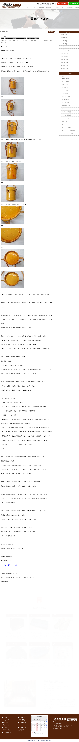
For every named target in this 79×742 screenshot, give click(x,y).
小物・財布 (6, 720)
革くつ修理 (65, 90)
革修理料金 (41, 7)
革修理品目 (34, 7)
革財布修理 (65, 84)
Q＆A (63, 7)
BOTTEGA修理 (66, 105)
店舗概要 (77, 7)
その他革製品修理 (66, 115)
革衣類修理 (65, 93)
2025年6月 (63, 65)
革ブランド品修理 (22, 38)
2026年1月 (63, 44)
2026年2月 (63, 41)
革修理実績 (48, 7)
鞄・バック (6, 722)
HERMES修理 (65, 78)
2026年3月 (63, 37)
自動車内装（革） (8, 732)
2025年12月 (64, 47)
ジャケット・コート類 (67, 133)
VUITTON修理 (15, 38)
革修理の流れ (57, 7)
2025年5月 (63, 68)
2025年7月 (63, 62)
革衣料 (5, 727)
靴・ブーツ (6, 725)
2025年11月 (64, 50)
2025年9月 (63, 56)
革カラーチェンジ (66, 109)
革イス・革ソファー (8, 730)
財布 (63, 124)
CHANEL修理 (65, 102)
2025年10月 (64, 53)
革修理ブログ (70, 7)
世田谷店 (37, 38)
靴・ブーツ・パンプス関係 (68, 130)
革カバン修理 (7, 38)
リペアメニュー (30, 38)
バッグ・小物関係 (66, 127)
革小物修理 (65, 87)
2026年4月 (63, 34)
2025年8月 (63, 59)
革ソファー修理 (66, 96)
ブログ (2, 38)
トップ (27, 7)
